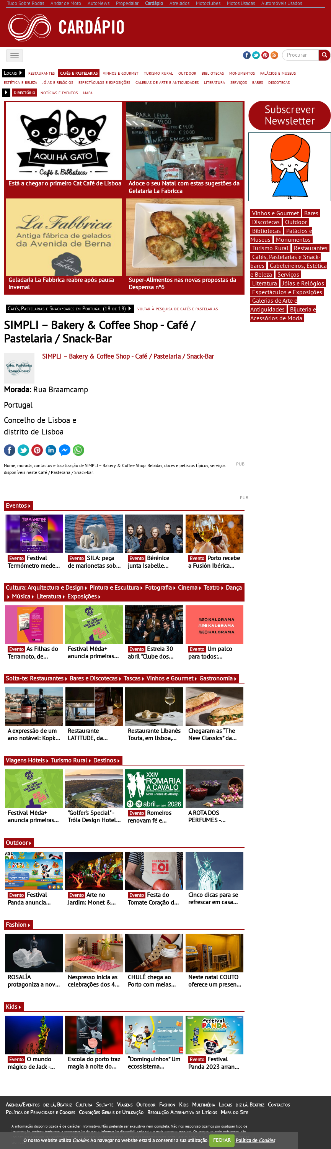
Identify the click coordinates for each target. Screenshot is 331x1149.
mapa (88, 92)
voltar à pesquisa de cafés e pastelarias (177, 308)
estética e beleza (20, 82)
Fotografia (160, 587)
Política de (255, 1140)
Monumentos (293, 239)
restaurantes (41, 72)
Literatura (51, 596)
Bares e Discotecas (96, 678)
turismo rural (158, 72)
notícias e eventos (59, 92)
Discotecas (266, 222)
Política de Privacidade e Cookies (40, 1112)
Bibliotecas (266, 230)
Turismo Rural (71, 760)
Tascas (134, 678)
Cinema (190, 587)
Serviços (288, 274)
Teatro (214, 587)
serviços (238, 82)
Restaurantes (49, 678)
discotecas (279, 82)
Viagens (124, 1104)
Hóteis (38, 760)
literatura (214, 82)
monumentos (242, 72)
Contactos (279, 1104)
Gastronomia (218, 678)
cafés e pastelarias (79, 72)
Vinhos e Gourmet (172, 678)
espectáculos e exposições (104, 82)
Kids (14, 1006)
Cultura (83, 1104)
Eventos (18, 505)
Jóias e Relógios (303, 283)
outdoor (187, 72)
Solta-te (104, 1104)
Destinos (107, 760)
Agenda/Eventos (22, 1104)
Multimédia (203, 1104)
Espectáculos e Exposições (287, 292)
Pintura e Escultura (116, 587)
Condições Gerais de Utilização (111, 1112)
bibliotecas (213, 72)
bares (257, 82)
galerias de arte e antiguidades (167, 82)
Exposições (84, 596)
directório (24, 92)
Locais (225, 1104)
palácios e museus (278, 72)
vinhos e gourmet (121, 72)
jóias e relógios (57, 82)
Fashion (18, 924)
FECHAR (222, 1140)
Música (23, 596)
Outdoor (19, 842)
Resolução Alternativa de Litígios (182, 1112)
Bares (311, 213)
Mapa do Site (234, 1112)
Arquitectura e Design (58, 587)
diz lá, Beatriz (57, 1104)
